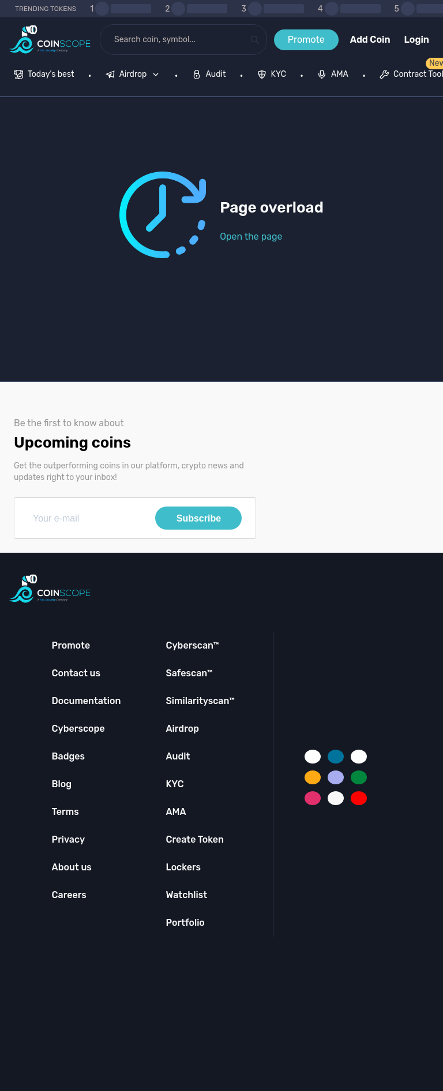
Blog (62, 784)
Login (416, 39)
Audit (178, 756)
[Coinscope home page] (50, 39)
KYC (174, 784)
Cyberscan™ (192, 645)
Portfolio (185, 922)
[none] (135, 75)
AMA (176, 811)
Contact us (76, 673)
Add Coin (370, 39)
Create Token (195, 839)
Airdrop (182, 728)
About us (72, 867)
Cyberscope (78, 728)
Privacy (68, 839)
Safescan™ (189, 673)
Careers (69, 894)
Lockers (183, 867)
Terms (65, 811)
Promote (306, 39)
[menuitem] (44, 75)
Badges (68, 756)
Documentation (86, 700)
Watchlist (186, 894)
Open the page (251, 236)
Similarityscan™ (200, 700)
